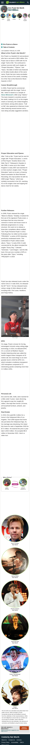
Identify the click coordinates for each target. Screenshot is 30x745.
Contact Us (11, 740)
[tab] (15, 45)
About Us (4, 740)
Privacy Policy (5, 742)
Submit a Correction (24, 728)
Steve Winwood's (7, 95)
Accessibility (14, 742)
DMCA (22, 742)
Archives (19, 740)
